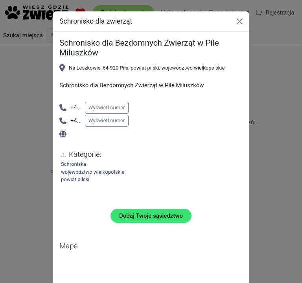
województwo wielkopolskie (92, 172)
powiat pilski (75, 179)
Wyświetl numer (106, 107)
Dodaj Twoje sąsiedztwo (151, 215)
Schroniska (73, 164)
